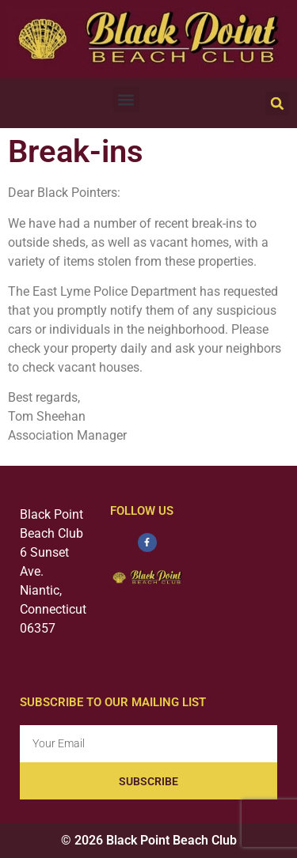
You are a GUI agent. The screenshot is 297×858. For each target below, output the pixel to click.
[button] (126, 99)
